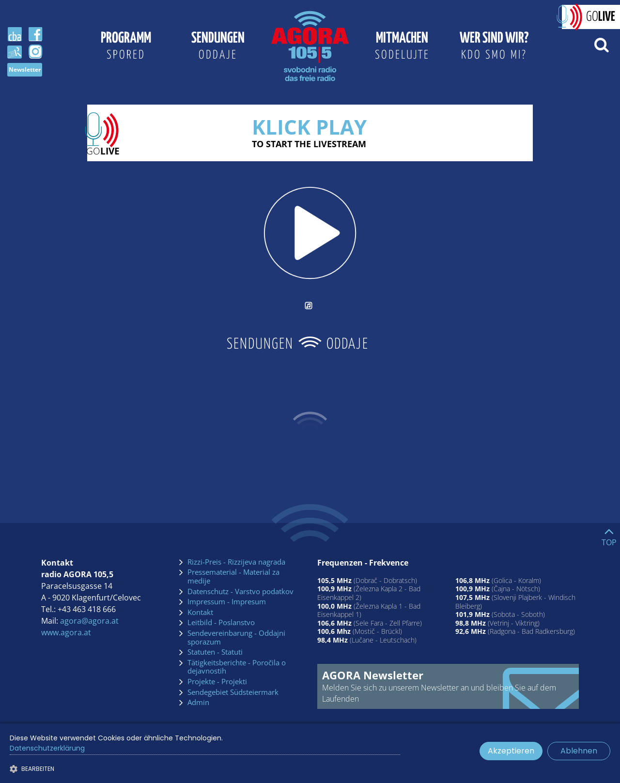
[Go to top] (609, 534)
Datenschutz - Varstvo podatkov (240, 591)
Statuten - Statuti (215, 652)
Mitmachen (402, 47)
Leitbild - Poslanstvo (221, 622)
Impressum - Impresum (226, 602)
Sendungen (218, 47)
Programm (126, 47)
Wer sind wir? (494, 47)
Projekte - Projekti (217, 681)
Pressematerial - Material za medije (233, 576)
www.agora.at (66, 632)
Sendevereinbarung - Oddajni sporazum (236, 637)
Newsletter (25, 69)
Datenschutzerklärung (47, 748)
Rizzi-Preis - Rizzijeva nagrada (236, 562)
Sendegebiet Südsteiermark (233, 692)
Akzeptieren (511, 750)
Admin (198, 702)
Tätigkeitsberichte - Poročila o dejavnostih (236, 667)
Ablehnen (578, 750)
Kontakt (200, 612)
